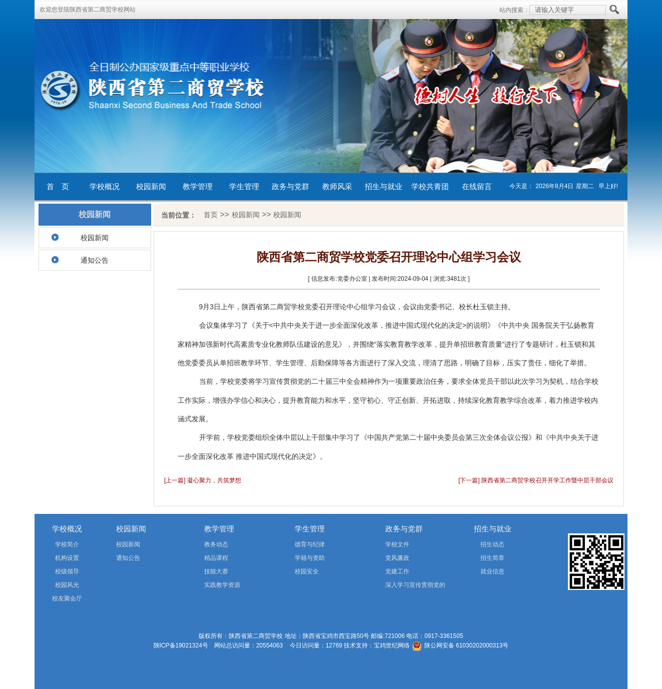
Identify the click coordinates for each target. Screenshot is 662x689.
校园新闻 (151, 186)
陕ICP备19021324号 (181, 645)
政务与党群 (290, 186)
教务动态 (216, 544)
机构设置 (67, 557)
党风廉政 (397, 557)
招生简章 (492, 557)
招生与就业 (383, 186)
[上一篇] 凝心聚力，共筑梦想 (202, 480)
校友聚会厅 (67, 598)
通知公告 (95, 260)
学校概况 (105, 186)
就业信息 (492, 571)
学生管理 (244, 186)
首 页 (58, 186)
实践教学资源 (222, 584)
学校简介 (67, 544)
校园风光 (67, 584)
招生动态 (492, 544)
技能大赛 (216, 571)
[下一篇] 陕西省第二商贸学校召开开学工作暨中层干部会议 (535, 480)
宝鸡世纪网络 (392, 645)
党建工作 (397, 571)
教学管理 (198, 186)
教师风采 (337, 186)
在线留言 (477, 186)
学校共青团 (430, 186)
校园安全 (307, 571)
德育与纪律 (310, 544)
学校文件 (397, 544)
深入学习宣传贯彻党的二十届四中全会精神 (401, 586)
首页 (211, 215)
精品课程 (216, 557)
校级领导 (67, 571)
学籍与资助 (310, 557)
